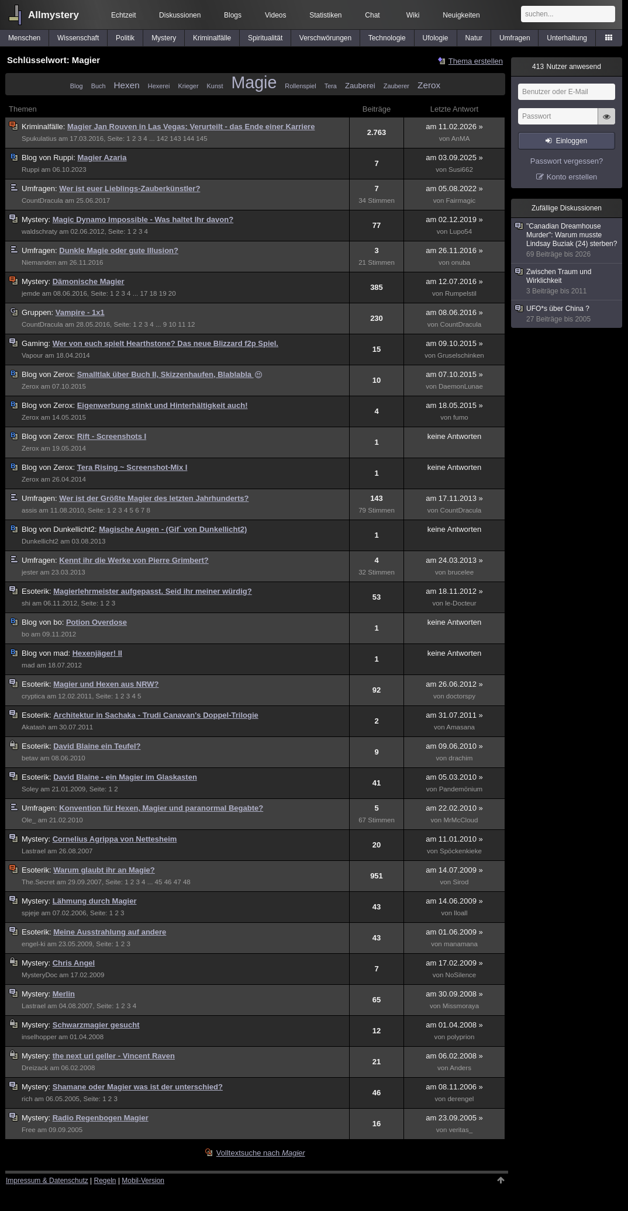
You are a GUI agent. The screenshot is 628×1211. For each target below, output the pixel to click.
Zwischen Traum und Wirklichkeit (567, 282)
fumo (460, 417)
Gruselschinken (460, 355)
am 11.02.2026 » (454, 126)
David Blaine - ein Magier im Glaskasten (125, 777)
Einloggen (571, 141)
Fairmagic (461, 200)
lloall (460, 912)
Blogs (232, 15)
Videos (275, 15)
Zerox (428, 85)
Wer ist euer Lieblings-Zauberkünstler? (129, 188)
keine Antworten (454, 436)
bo (25, 634)
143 (175, 138)
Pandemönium (461, 789)
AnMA (460, 138)
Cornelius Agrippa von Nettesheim (115, 839)
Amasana (460, 727)
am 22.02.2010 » (454, 808)
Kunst (215, 85)
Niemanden (39, 262)
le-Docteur (460, 603)
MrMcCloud (460, 820)
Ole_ (29, 820)
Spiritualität (265, 38)
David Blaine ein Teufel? (96, 746)
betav (30, 758)
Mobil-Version (143, 1181)
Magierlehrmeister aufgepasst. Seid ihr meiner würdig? (152, 591)
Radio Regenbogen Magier (101, 1117)
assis (29, 510)
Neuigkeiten (461, 15)
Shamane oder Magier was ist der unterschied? (138, 1086)
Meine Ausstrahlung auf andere (109, 932)
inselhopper (39, 1036)
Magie (254, 82)
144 (188, 138)
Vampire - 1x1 (80, 312)
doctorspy (460, 696)
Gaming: (37, 343)
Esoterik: (37, 591)
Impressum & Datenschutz (47, 1181)
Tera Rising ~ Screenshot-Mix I (132, 467)
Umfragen (514, 38)
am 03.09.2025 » (454, 157)
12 (191, 324)
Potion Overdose (96, 622)
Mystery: (37, 219)
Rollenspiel (300, 85)
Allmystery (53, 14)
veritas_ (461, 1129)
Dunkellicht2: (60, 529)
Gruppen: (39, 312)
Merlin (64, 993)
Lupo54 (461, 231)
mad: (47, 653)
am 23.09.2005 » (454, 1117)
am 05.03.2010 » (454, 777)
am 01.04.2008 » (454, 1024)
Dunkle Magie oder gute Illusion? (118, 250)
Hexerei (159, 85)
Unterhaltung (567, 38)
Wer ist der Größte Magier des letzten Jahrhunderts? (154, 498)
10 (172, 324)
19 (163, 293)
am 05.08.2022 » (454, 188)
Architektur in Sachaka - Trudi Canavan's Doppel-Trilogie (155, 715)
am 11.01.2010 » (454, 839)
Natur (473, 38)
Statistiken (325, 15)
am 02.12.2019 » (454, 219)
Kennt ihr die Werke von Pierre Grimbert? (134, 560)
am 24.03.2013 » (454, 560)
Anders (460, 1067)
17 (144, 293)
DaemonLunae (461, 386)
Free (29, 1129)
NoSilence (461, 974)
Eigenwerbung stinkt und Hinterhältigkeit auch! (162, 405)
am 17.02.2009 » (454, 963)
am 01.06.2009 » (454, 932)
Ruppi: (49, 157)
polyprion (460, 1036)
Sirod (460, 881)
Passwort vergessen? (566, 161)
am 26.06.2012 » (454, 684)
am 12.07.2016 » (454, 281)
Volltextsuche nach (260, 1152)
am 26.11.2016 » (454, 250)
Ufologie (435, 38)
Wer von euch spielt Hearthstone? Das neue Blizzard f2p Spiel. (165, 343)
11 (181, 324)
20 (172, 293)
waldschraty (39, 231)
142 (162, 138)
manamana (461, 943)
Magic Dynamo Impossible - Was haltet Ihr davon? (143, 219)
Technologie (387, 38)
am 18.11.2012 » (454, 591)
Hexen (127, 85)
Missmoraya (461, 1005)
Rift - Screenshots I (111, 436)
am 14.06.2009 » (454, 901)
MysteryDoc (39, 974)
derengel (460, 1098)
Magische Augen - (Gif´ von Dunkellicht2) (173, 529)
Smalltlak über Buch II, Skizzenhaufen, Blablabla (170, 374)
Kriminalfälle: (44, 126)
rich (27, 1098)
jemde (31, 293)
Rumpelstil (461, 293)
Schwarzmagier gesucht (96, 1024)
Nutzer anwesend (566, 67)
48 (187, 881)
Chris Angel (74, 963)
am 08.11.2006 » (454, 1086)
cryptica (33, 696)
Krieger (188, 85)
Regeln (105, 1181)
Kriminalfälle (212, 38)
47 (177, 881)
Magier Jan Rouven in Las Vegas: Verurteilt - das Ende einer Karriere (191, 126)
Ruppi (30, 169)
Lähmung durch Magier (95, 901)
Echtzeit (123, 15)
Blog (76, 85)
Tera (331, 85)
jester (30, 572)
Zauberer (396, 85)
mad (28, 665)
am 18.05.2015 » (454, 405)
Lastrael (34, 850)
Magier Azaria (101, 157)
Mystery (163, 38)
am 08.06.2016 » (454, 312)
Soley (30, 789)
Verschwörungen (325, 38)
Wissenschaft (78, 38)
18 (153, 293)
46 (168, 881)
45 (159, 881)
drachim (460, 758)
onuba (460, 262)
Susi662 (460, 169)
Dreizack (35, 1067)
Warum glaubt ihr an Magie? (104, 870)
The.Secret (38, 881)
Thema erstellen (475, 61)
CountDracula (42, 200)
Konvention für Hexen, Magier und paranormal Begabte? (161, 808)
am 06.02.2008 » (454, 1055)
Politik (125, 38)
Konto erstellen (572, 176)
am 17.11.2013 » (454, 498)
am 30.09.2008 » (454, 993)
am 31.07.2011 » (454, 715)
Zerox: (49, 374)
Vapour (32, 355)
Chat (372, 15)
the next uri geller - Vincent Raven (114, 1055)
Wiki (413, 15)
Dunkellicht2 (40, 541)
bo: (44, 622)
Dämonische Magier (89, 281)
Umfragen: (40, 188)
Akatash (34, 727)
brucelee (461, 572)
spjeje (30, 912)
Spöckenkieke (461, 850)
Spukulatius (39, 138)
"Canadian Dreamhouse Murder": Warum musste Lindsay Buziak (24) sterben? (567, 240)
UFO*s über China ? (567, 314)
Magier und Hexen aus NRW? (105, 684)
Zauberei (360, 85)
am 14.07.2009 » (454, 870)
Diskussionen (180, 15)
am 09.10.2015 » (454, 343)
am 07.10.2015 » (454, 374)
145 (201, 138)
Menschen (24, 38)
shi (26, 603)
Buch (98, 85)
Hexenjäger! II (97, 653)
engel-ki (34, 943)
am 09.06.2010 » (454, 746)
